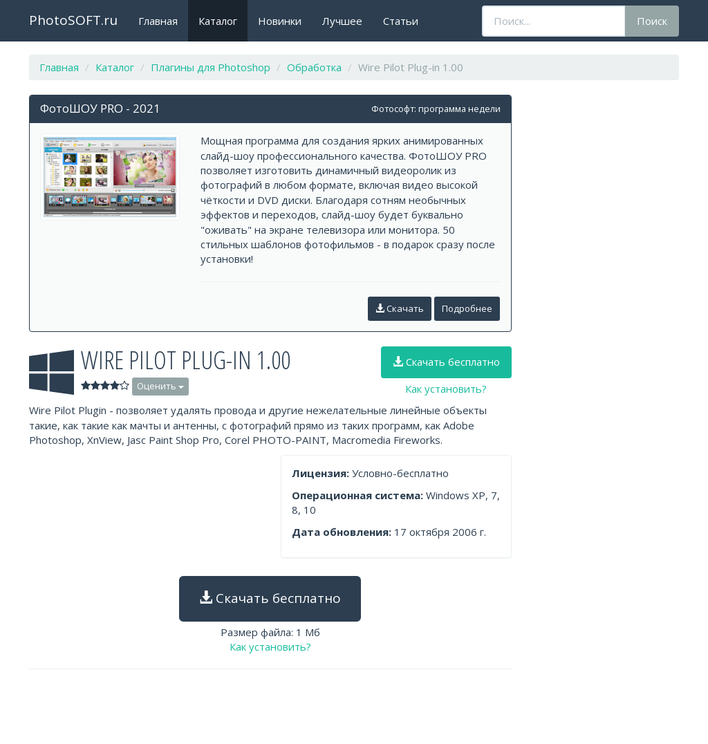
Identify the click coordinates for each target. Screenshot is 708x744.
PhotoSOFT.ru (73, 20)
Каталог (217, 21)
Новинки (279, 21)
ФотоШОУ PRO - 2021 (100, 108)
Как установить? (446, 389)
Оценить (160, 386)
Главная (158, 21)
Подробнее (467, 308)
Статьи (400, 21)
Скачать (399, 308)
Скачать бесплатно (446, 362)
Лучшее (342, 21)
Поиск (652, 21)
